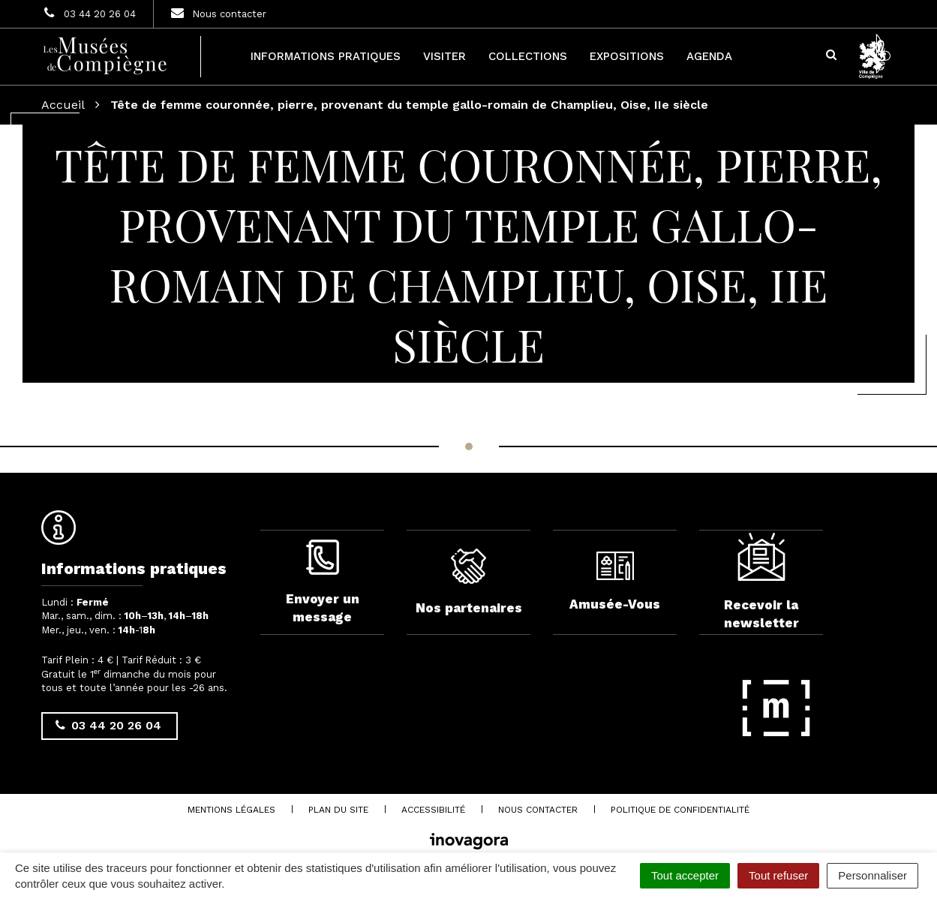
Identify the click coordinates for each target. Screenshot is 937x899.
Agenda (709, 56)
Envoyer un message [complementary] (322, 588)
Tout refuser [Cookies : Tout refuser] (778, 875)
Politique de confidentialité (680, 815)
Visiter (444, 56)
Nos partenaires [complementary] (468, 588)
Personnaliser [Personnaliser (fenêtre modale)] (872, 875)
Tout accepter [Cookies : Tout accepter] (685, 875)
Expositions (627, 56)
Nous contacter (538, 815)
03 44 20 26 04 (108, 725)
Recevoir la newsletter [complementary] (761, 588)
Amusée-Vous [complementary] (615, 588)
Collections (527, 56)
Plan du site (338, 815)
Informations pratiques (326, 56)
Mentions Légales (231, 815)
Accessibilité (433, 815)
